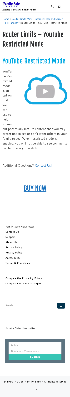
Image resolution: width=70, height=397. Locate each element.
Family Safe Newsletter (19, 226)
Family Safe (33, 381)
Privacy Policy (13, 252)
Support (10, 237)
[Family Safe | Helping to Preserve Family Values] (11, 4)
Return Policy (13, 247)
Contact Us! (43, 165)
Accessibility (12, 258)
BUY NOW (35, 188)
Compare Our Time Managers (23, 283)
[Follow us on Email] (36, 390)
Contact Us (12, 231)
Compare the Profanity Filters (23, 278)
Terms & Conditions (17, 263)
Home (5, 19)
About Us (11, 242)
